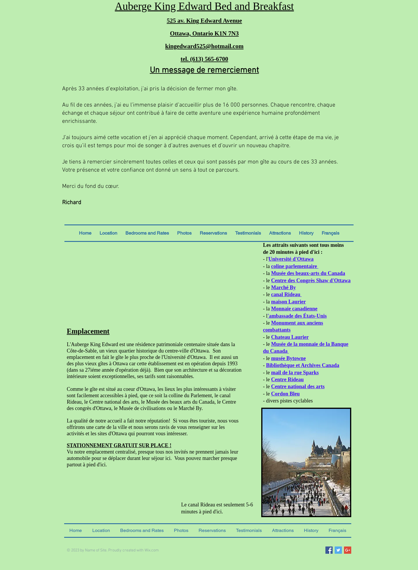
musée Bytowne (288, 358)
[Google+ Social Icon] (347, 550)
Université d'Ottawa (291, 259)
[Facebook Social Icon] (329, 550)
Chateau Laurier (290, 337)
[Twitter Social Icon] (338, 550)
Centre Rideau (287, 379)
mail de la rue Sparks (295, 372)
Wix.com (152, 550)
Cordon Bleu (285, 394)
